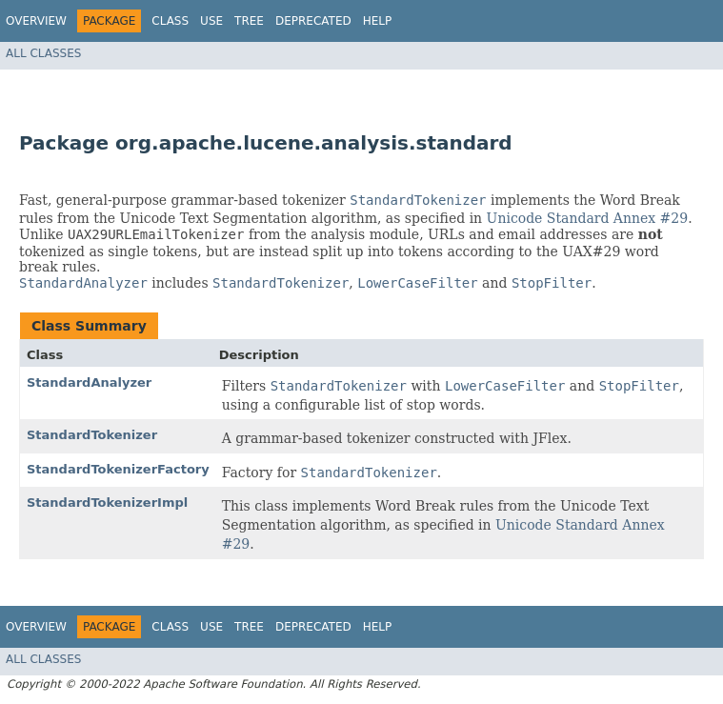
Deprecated (313, 21)
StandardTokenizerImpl (107, 502)
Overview (36, 21)
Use (211, 21)
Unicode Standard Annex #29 (588, 218)
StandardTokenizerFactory (118, 469)
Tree (249, 21)
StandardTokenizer (92, 435)
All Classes (43, 53)
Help (377, 21)
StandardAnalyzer (89, 382)
